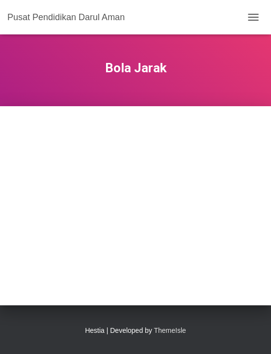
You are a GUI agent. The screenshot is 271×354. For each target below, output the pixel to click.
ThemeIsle (170, 330)
